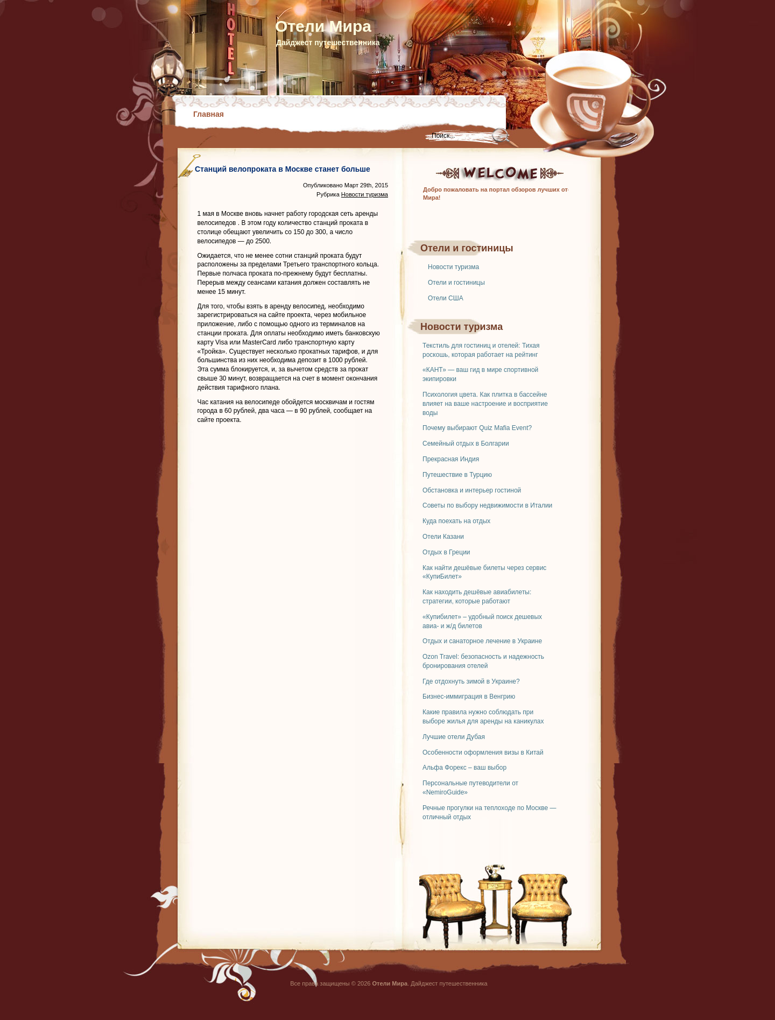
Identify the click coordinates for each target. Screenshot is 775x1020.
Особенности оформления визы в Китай (483, 752)
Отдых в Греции (446, 552)
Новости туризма (453, 267)
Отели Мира (323, 26)
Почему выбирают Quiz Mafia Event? (477, 428)
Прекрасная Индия (450, 459)
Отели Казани (443, 536)
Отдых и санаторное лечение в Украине (482, 641)
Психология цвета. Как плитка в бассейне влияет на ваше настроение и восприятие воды (485, 404)
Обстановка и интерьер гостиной (471, 490)
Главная (208, 114)
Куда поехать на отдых (456, 521)
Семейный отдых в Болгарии (465, 443)
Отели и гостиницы (456, 282)
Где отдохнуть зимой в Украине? (471, 681)
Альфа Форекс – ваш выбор (464, 767)
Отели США (445, 298)
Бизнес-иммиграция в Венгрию (468, 696)
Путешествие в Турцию (457, 475)
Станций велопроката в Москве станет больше (282, 169)
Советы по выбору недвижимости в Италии (487, 505)
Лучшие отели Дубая (453, 737)
